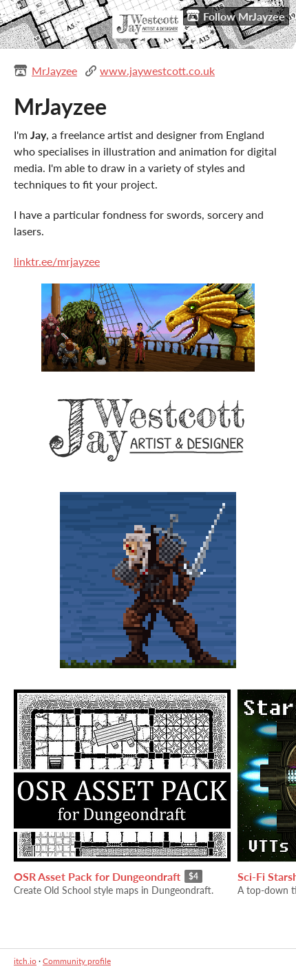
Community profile (77, 961)
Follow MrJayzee (236, 16)
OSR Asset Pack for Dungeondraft (97, 876)
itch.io (25, 961)
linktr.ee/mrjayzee (57, 261)
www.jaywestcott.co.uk (157, 70)
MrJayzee (54, 70)
